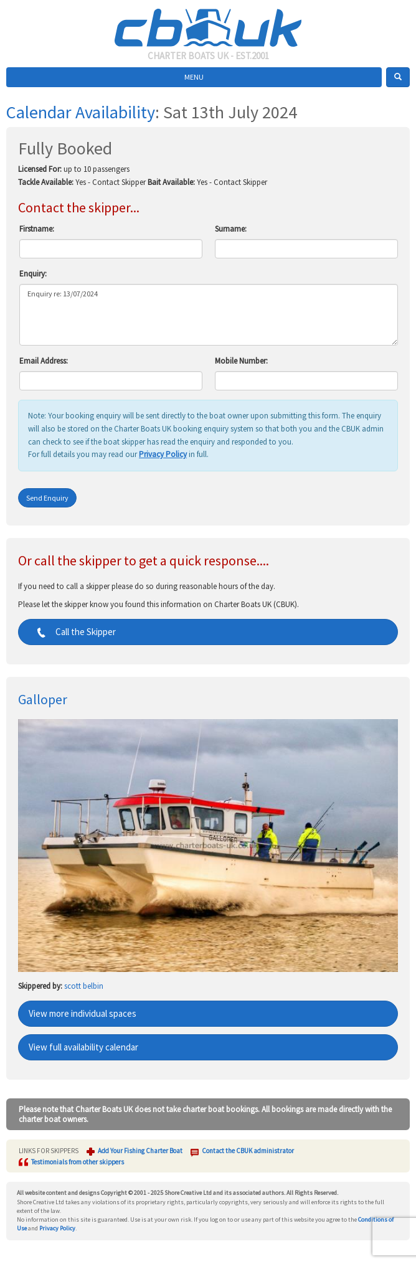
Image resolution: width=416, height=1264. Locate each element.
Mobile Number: (241, 361)
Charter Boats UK (208, 25)
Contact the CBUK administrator (248, 1150)
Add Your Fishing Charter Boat (140, 1150)
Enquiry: (33, 273)
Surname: (231, 229)
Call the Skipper (72, 632)
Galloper (42, 699)
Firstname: (36, 229)
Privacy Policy (163, 454)
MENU (194, 77)
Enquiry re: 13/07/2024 (208, 315)
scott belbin (83, 986)
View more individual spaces (82, 1013)
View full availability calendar (83, 1047)
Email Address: (43, 361)
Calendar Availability (80, 112)
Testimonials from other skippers (77, 1162)
